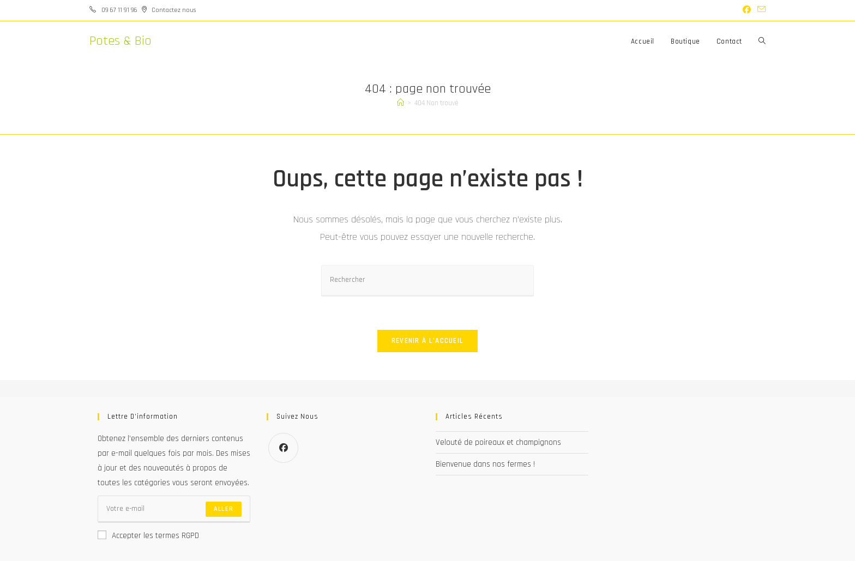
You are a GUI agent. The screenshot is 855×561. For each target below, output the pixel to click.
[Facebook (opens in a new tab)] (746, 10)
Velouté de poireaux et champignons (498, 442)
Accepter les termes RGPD (148, 535)
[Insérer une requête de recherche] (427, 280)
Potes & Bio (120, 41)
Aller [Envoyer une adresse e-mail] (223, 509)
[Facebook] (283, 448)
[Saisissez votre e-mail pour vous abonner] (174, 509)
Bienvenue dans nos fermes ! (485, 464)
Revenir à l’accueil (428, 340)
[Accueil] (400, 103)
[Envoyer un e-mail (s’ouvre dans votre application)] (760, 10)
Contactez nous (174, 10)
